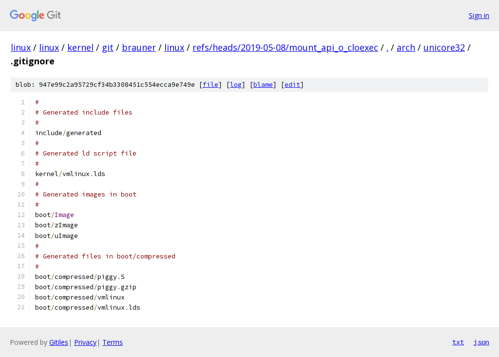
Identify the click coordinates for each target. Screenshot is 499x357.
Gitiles (58, 342)
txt (458, 341)
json (481, 341)
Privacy (85, 342)
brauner (139, 47)
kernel (80, 47)
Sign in (479, 15)
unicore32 (444, 47)
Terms (112, 342)
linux (21, 47)
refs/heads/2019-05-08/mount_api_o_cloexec (285, 47)
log (236, 84)
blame (263, 84)
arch (406, 47)
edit (292, 84)
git (108, 47)
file (210, 84)
